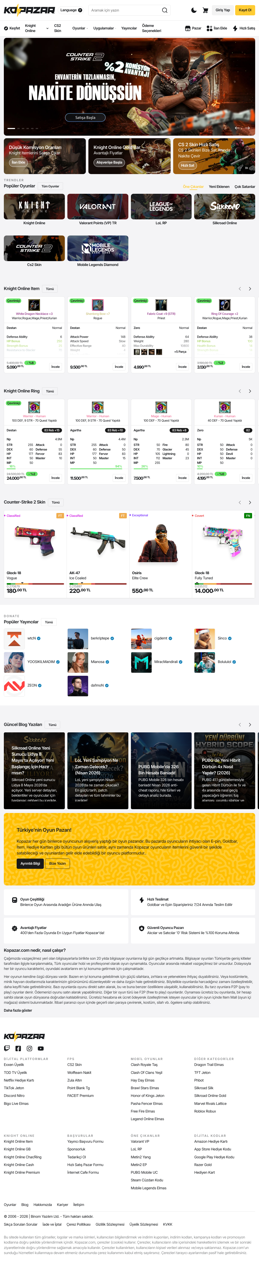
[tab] (193, 187)
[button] (237, 128)
